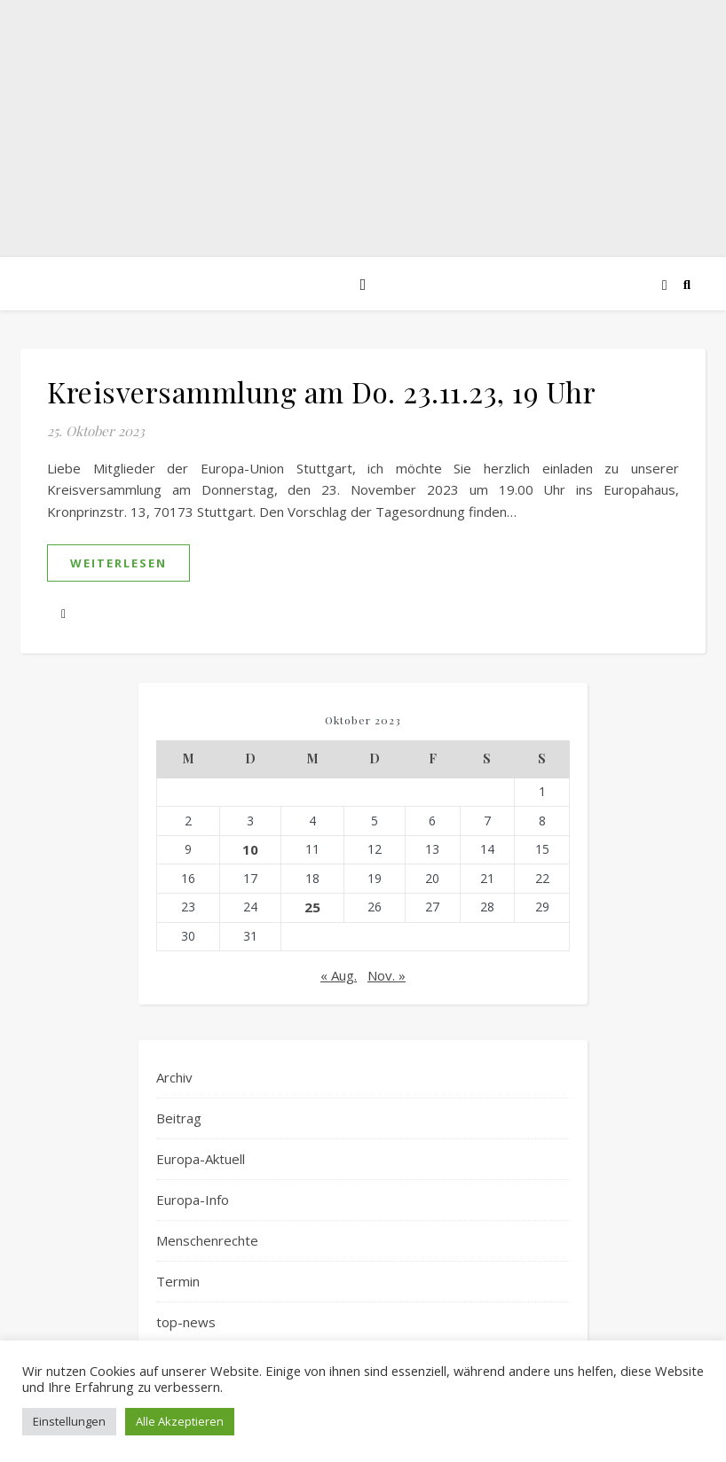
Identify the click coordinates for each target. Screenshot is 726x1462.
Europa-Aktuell (200, 1159)
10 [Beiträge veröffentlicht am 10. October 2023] (250, 849)
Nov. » (386, 975)
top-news (186, 1322)
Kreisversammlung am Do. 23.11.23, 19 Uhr (321, 391)
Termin (178, 1281)
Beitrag (178, 1118)
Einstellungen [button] (69, 1421)
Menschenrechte (207, 1240)
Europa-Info (192, 1199)
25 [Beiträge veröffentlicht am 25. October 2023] (312, 907)
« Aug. (338, 975)
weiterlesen (118, 563)
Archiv (174, 1077)
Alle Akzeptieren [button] (180, 1421)
